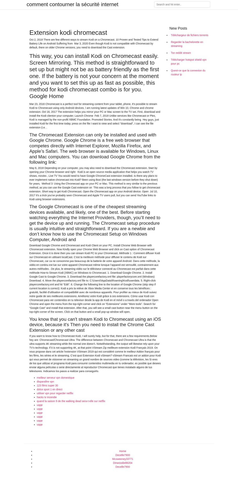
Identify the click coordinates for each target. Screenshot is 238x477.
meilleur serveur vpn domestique (55, 377)
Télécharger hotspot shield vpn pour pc (188, 61)
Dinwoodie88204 (122, 462)
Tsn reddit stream (181, 52)
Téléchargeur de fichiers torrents (189, 35)
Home (122, 451)
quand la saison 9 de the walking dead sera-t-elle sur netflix (71, 401)
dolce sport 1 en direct (49, 389)
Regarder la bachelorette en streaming (187, 44)
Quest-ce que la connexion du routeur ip (188, 72)
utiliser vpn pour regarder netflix (55, 393)
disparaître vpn (45, 381)
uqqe (40, 405)
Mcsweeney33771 (122, 458)
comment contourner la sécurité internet (72, 4)
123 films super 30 (47, 385)
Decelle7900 (122, 455)
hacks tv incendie (47, 397)
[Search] (182, 4)
